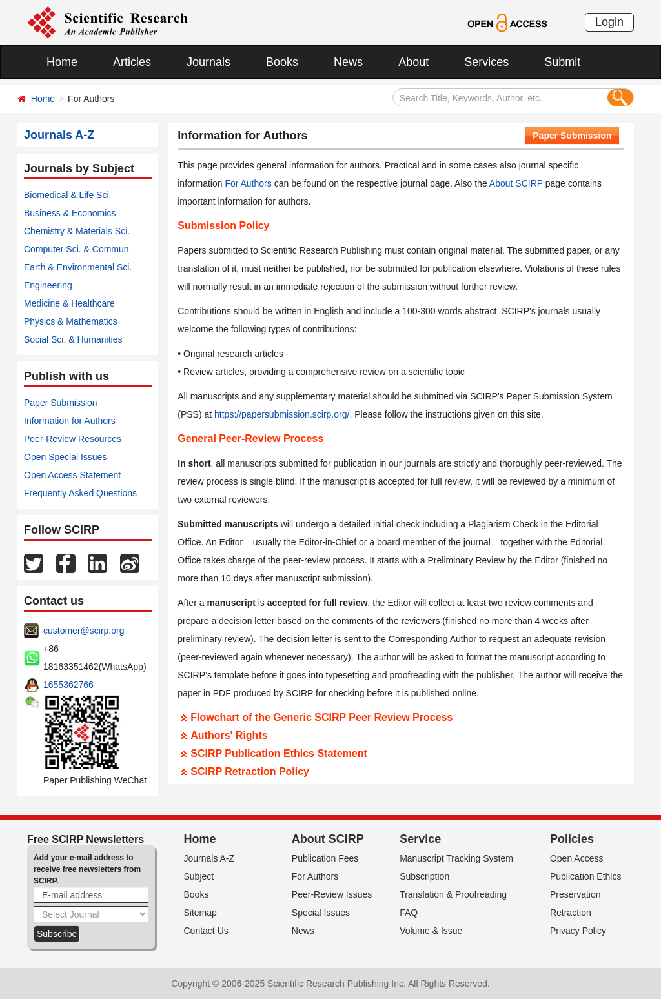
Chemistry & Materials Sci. (77, 231)
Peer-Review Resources (72, 439)
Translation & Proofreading (453, 894)
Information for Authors (70, 421)
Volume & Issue (431, 930)
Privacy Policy (578, 930)
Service (420, 838)
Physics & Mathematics (70, 321)
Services (486, 62)
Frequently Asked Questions (80, 493)
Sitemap (200, 912)
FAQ (409, 912)
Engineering (48, 285)
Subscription (424, 876)
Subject (199, 876)
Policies (572, 838)
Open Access (577, 858)
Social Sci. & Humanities (73, 339)
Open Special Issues (65, 457)
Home (61, 62)
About (413, 62)
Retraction (570, 912)
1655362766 (68, 685)
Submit (562, 62)
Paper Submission (60, 403)
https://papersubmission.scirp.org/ (281, 414)
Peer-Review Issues (332, 894)
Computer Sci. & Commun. (78, 249)
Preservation (575, 894)
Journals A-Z (209, 858)
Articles (132, 62)
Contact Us (206, 930)
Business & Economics (70, 213)
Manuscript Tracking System (456, 858)
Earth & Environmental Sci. (78, 267)
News (348, 62)
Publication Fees (325, 858)
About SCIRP (516, 183)
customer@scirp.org (83, 630)
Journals (208, 62)
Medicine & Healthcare (69, 303)
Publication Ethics (586, 876)
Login (609, 21)
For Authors (248, 183)
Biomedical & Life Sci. (67, 195)
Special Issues (321, 912)
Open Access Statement (72, 475)
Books (282, 62)
